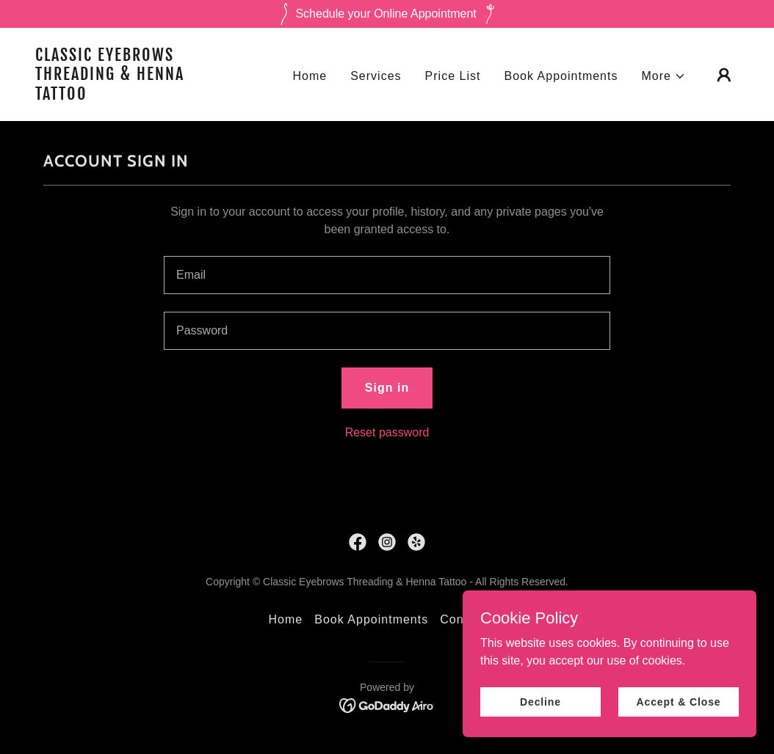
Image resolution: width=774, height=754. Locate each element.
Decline (540, 701)
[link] (133, 95)
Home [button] (286, 619)
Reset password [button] (387, 432)
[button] (664, 76)
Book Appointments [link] (561, 76)
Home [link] (309, 76)
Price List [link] (453, 76)
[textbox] (387, 275)
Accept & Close (678, 701)
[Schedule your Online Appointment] (387, 14)
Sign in (387, 387)
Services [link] (375, 76)
